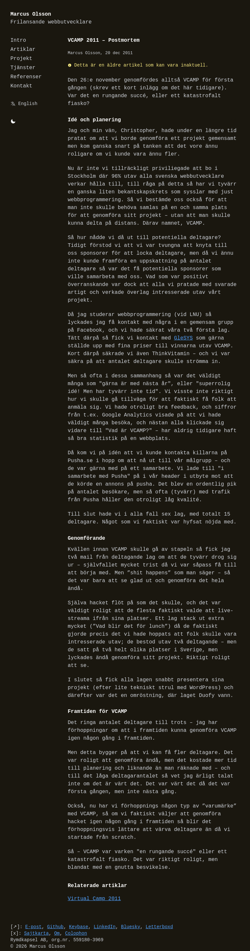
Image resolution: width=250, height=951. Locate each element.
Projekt (21, 58)
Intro (18, 40)
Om (57, 917)
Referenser (26, 77)
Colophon (76, 917)
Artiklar (22, 49)
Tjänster (22, 67)
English (27, 103)
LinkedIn (105, 911)
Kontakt (21, 86)
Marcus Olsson (51, 18)
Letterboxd (159, 911)
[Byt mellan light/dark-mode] (13, 121)
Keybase (78, 911)
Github (55, 911)
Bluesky (130, 911)
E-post (33, 911)
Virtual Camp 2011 (94, 883)
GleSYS (167, 322)
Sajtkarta (36, 917)
